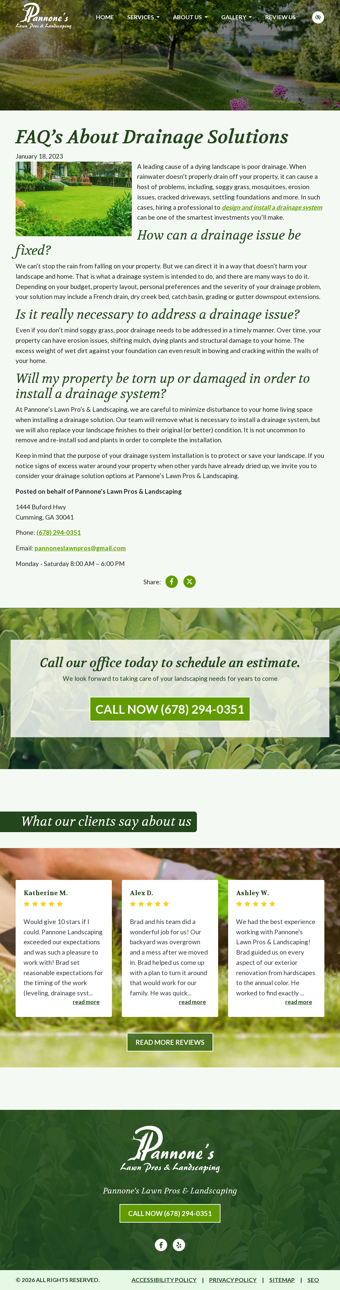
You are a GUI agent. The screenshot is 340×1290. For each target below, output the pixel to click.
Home (105, 17)
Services (143, 17)
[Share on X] (190, 583)
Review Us (280, 17)
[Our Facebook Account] (161, 1249)
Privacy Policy (233, 1279)
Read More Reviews (170, 1042)
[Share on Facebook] (172, 583)
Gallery (236, 17)
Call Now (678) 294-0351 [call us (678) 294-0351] (170, 709)
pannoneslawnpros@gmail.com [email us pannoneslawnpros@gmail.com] (80, 548)
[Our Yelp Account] (179, 1249)
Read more (86, 1001)
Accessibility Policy (164, 1279)
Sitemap (282, 1279)
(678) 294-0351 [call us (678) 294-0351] (59, 532)
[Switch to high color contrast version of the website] (318, 17)
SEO (313, 1279)
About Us (190, 17)
